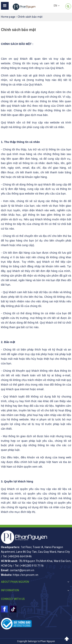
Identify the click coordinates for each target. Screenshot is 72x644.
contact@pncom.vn (22, 570)
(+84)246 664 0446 (20, 556)
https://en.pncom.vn (25, 574)
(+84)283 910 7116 (32, 565)
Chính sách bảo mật (18, 29)
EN (57, 5)
